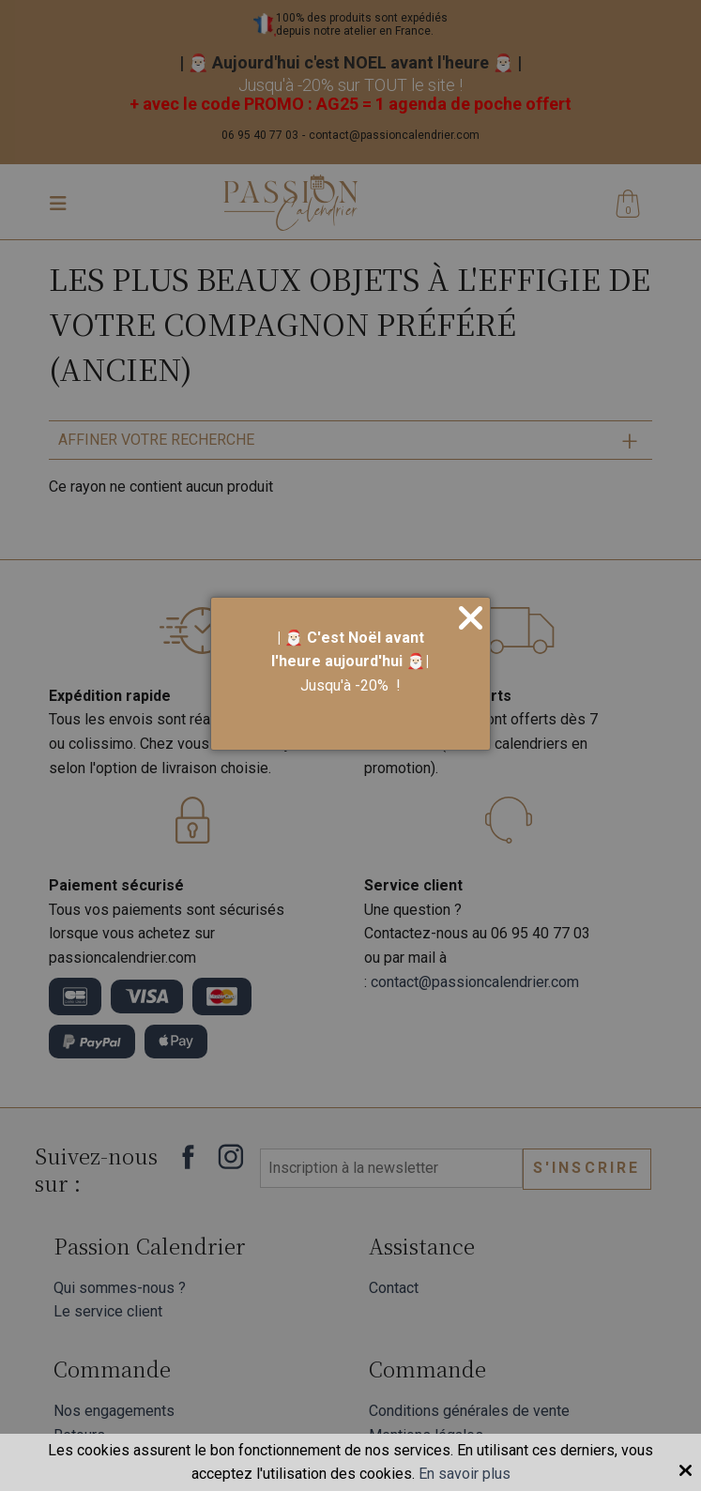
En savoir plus (465, 1474)
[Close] (470, 619)
